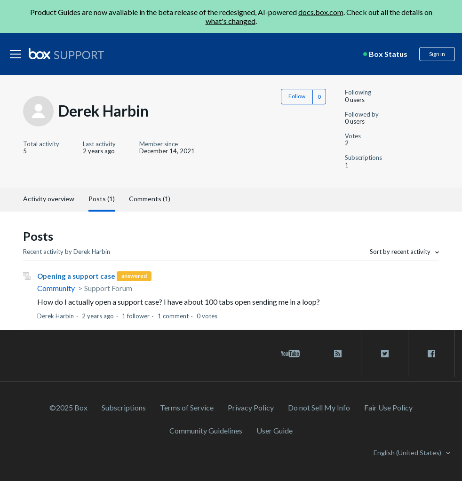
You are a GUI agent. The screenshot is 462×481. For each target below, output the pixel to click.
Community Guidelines (205, 430)
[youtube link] (290, 353)
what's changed (230, 20)
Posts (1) (101, 199)
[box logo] (66, 53)
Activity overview (48, 199)
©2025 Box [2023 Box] (68, 407)
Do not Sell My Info (319, 407)
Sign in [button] (437, 53)
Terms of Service (187, 407)
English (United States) (408, 453)
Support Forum (108, 288)
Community (56, 288)
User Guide (274, 430)
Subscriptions (124, 407)
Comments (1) (149, 199)
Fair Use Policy (388, 407)
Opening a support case (76, 276)
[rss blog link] (337, 353)
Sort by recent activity (401, 251)
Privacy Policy (251, 407)
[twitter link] (384, 353)
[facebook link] (431, 353)
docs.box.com (320, 12)
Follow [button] (296, 96)
